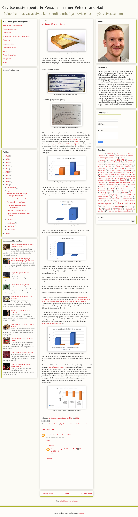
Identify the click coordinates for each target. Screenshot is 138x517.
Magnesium (124, 174)
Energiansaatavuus (126, 158)
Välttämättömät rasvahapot (78, 424)
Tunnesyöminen (127, 199)
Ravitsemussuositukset (105, 191)
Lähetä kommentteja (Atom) (69, 501)
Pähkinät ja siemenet (106, 186)
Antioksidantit (101, 155)
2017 (7, 178)
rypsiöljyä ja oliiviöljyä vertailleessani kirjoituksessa (65, 144)
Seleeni (117, 193)
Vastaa (48, 441)
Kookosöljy (111, 170)
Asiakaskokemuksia (9, 55)
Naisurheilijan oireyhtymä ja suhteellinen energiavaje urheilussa (22, 260)
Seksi (110, 193)
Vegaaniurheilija (8, 44)
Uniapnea (116, 201)
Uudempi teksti (47, 494)
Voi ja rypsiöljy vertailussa (16, 202)
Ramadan (119, 186)
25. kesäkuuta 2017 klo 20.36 (61, 435)
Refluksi (118, 191)
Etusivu (66, 494)
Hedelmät (117, 162)
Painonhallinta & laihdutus (119, 182)
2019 (7, 172)
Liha (134, 170)
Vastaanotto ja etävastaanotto (12, 25)
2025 (7, 156)
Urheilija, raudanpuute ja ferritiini (22, 352)
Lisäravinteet (128, 172)
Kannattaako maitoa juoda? (20, 285)
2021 (7, 165)
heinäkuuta (11, 223)
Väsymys (110, 211)
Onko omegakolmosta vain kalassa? (19, 199)
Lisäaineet (119, 172)
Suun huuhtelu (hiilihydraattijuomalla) (109, 195)
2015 (7, 185)
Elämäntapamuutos (105, 158)
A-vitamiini (101, 153)
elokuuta (10, 220)
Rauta (113, 189)
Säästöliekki (127, 197)
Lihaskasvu (103, 172)
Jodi (115, 164)
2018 (7, 175)
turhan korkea (74, 139)
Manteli (103, 176)
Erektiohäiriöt (101, 160)
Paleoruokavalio (113, 184)
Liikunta (111, 172)
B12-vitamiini (121, 155)
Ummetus (100, 201)
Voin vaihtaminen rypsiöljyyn (57, 367)
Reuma (133, 191)
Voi (68, 424)
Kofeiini (130, 168)
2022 (7, 162)
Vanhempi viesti (86, 494)
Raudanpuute (7, 40)
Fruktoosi (100, 162)
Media (5, 51)
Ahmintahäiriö (121, 153)
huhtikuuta (11, 229)
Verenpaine (129, 207)
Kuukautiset (126, 170)
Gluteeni (109, 162)
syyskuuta (11, 191)
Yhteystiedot (7, 59)
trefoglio (49, 435)
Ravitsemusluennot (9, 48)
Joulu (120, 164)
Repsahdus (125, 191)
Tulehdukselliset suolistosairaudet (108, 199)
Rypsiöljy (63, 424)
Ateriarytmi (111, 156)
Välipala (119, 209)
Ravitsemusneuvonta (126, 189)
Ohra (115, 180)
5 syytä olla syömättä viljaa (20, 272)
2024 (7, 159)
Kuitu (118, 170)
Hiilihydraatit (127, 162)
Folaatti (130, 160)
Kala (99, 166)
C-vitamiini (130, 155)
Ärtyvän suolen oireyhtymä (123, 211)
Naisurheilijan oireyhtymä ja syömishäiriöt (17, 36)
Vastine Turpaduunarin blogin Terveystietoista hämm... (17, 195)
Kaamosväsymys (128, 164)
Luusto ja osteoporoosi (112, 174)
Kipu (110, 168)
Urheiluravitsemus (125, 203)
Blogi (5, 62)
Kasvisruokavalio (123, 166)
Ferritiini (111, 160)
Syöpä (116, 197)
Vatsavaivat (7, 33)
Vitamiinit (107, 209)
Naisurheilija (119, 176)
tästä (76, 142)
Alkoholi (130, 153)
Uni (108, 201)
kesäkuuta (10, 226)
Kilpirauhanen (101, 168)
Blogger (81, 513)
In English (109, 164)
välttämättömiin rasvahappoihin (51, 323)
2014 (7, 233)
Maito (133, 174)
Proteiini (123, 184)
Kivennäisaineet (119, 168)
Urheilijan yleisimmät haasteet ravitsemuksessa (21, 365)
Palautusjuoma (102, 184)
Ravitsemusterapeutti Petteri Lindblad (64, 449)
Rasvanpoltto (102, 189)
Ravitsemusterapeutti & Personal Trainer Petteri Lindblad (52, 7)
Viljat (99, 209)
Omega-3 (52, 424)
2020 (7, 169)
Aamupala (110, 154)
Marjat (110, 176)
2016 (7, 182)
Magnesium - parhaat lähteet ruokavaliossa (16, 206)
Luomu (100, 174)
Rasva (57, 424)
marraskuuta (11, 188)
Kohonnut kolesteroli (10, 29)
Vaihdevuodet (106, 207)
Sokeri (124, 193)
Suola (131, 193)
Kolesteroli (101, 170)
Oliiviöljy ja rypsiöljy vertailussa (18, 210)
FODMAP (120, 160)
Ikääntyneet (101, 164)
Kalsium (108, 166)
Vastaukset (51, 445)
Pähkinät (132, 184)
